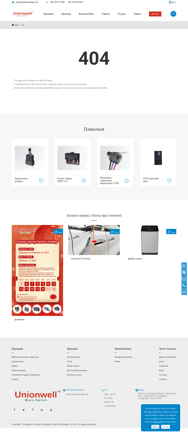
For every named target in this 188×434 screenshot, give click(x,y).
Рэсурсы (122, 14)
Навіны (137, 14)
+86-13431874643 (75, 2)
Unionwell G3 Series (82, 264)
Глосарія (163, 380)
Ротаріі (15, 385)
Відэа (161, 376)
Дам (16, 25)
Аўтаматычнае (73, 363)
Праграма (66, 14)
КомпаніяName (86, 14)
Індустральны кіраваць (77, 376)
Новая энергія (73, 372)
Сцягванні (163, 372)
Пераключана (18, 367)
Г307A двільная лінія (151, 179)
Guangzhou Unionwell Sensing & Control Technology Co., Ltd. (49, 430)
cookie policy (158, 422)
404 (22, 25)
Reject (155, 427)
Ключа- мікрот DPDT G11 (64, 179)
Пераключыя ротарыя (21, 179)
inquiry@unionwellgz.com (27, 2)
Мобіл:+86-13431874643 (110, 410)
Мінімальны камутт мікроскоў (25, 363)
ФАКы (118, 367)
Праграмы (48, 14)
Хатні (69, 367)
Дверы (14, 372)
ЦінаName (20, 325)
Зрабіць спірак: (136, 264)
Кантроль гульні (74, 380)
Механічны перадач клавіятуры (26, 380)
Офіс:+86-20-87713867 (110, 402)
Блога (161, 367)
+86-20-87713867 (57, 2)
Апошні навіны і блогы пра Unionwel (94, 218)
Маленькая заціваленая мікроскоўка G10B (109, 180)
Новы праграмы (19, 376)
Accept (165, 427)
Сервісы (106, 14)
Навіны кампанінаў (167, 363)
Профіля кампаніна (123, 363)
